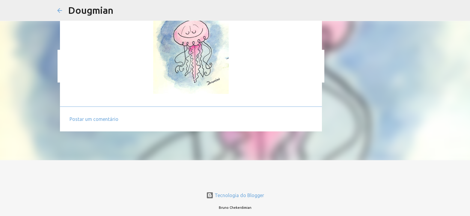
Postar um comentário (94, 119)
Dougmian (90, 10)
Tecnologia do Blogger (235, 195)
